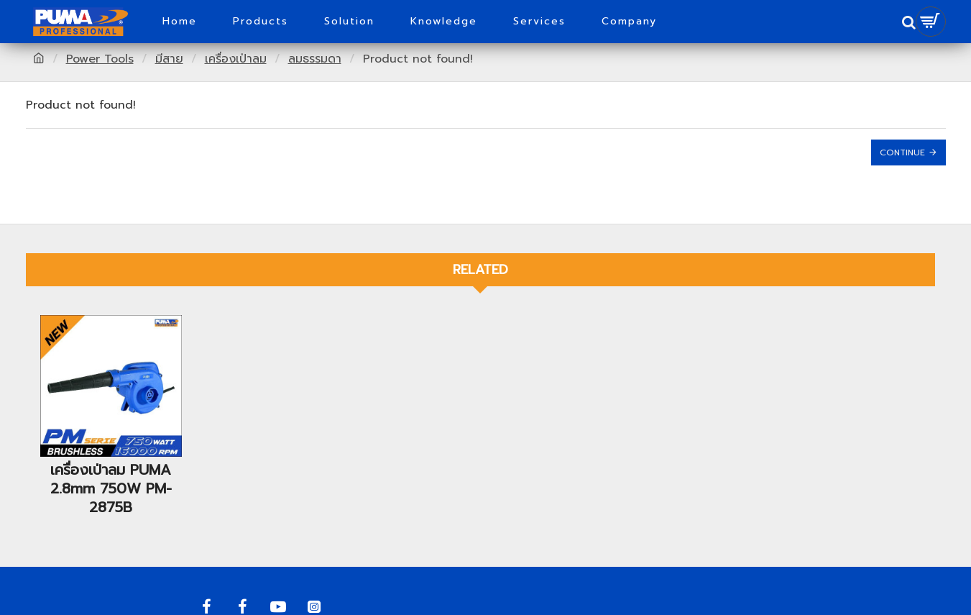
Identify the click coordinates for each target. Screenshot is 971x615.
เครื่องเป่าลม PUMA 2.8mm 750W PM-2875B (111, 488)
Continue (902, 152)
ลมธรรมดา (314, 59)
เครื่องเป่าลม (236, 59)
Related (480, 270)
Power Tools (100, 59)
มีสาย (169, 59)
